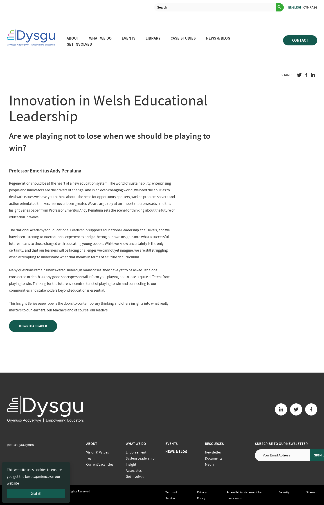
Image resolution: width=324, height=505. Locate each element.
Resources (214, 443)
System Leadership (140, 458)
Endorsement (136, 452)
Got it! (36, 493)
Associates (134, 470)
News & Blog (218, 38)
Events (128, 38)
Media (209, 464)
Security (284, 492)
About (73, 38)
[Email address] (282, 455)
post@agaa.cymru (20, 444)
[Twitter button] (296, 409)
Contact (300, 40)
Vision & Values (97, 452)
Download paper (33, 326)
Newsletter (213, 452)
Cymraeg (310, 7)
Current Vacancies (99, 464)
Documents (213, 458)
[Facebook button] (311, 409)
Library (153, 38)
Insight (131, 464)
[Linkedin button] (281, 409)
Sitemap (311, 492)
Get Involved (79, 44)
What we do (100, 38)
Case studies (183, 38)
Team (90, 458)
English (294, 7)
